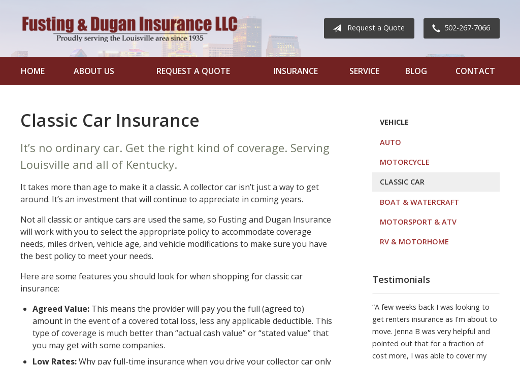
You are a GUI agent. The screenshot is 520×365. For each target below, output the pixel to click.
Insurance (296, 71)
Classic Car (402, 182)
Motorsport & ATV (418, 222)
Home (33, 71)
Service (364, 71)
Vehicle (394, 122)
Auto (390, 142)
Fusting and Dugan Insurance (129, 28)
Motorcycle (405, 162)
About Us (94, 71)
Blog (416, 71)
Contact (475, 71)
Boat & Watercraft (419, 202)
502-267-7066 (459, 28)
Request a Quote (367, 28)
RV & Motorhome (414, 241)
